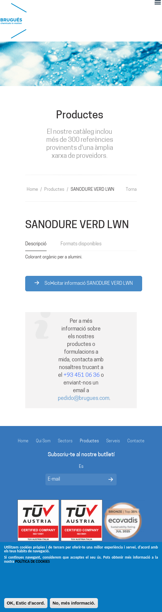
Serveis (113, 441)
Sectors (65, 441)
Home (32, 189)
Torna (131, 189)
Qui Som (43, 441)
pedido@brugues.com (83, 398)
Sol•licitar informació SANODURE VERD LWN (83, 283)
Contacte (135, 441)
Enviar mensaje (111, 479)
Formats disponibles (81, 244)
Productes (54, 189)
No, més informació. (74, 605)
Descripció (36, 244)
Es (81, 467)
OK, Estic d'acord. (26, 605)
